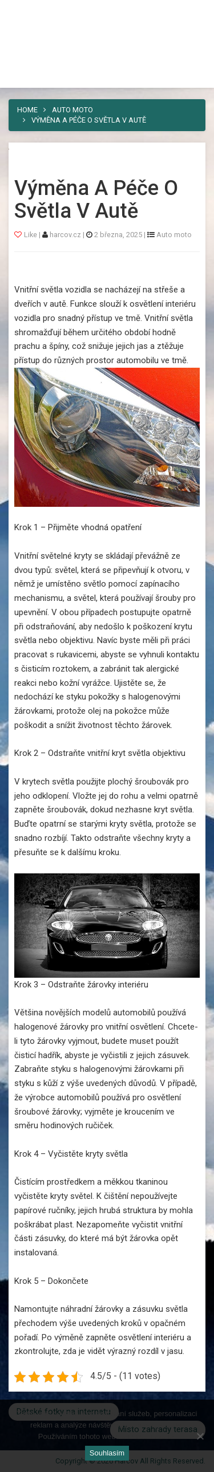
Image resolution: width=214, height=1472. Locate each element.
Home (27, 109)
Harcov (35, 13)
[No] (199, 1436)
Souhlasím (107, 1453)
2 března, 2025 (118, 234)
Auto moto (72, 109)
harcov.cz (66, 234)
